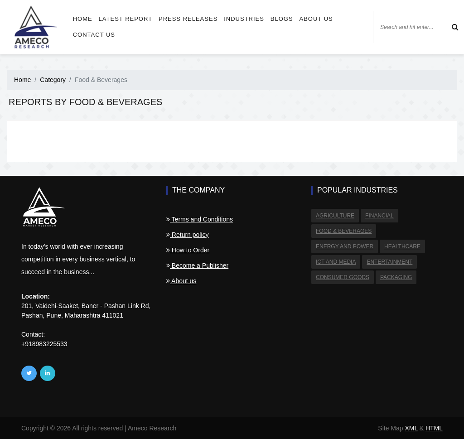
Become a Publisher (197, 265)
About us (316, 18)
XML (411, 428)
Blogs (282, 18)
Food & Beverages (344, 231)
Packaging (396, 277)
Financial (379, 215)
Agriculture (335, 215)
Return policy (187, 234)
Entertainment (389, 262)
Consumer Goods (342, 277)
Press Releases (188, 18)
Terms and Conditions (199, 219)
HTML (434, 428)
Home (82, 18)
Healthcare (402, 246)
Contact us (94, 34)
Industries (244, 18)
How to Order (187, 250)
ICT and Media (336, 262)
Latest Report (125, 18)
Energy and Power (344, 246)
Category (53, 79)
